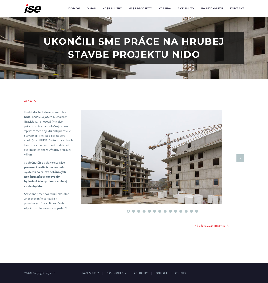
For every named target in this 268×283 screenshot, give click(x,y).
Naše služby (112, 8)
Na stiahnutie (212, 8)
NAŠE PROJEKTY (116, 273)
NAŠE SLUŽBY (90, 273)
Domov (74, 8)
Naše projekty (140, 8)
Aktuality (186, 8)
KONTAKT (161, 273)
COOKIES (180, 273)
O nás (91, 8)
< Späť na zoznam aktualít (212, 225)
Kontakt (237, 8)
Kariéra (165, 8)
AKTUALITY (141, 273)
